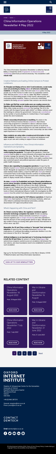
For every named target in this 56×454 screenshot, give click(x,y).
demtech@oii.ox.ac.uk (15, 429)
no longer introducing (27, 218)
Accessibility (21, 448)
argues (42, 239)
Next (41, 353)
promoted (27, 108)
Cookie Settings (49, 446)
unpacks (7, 193)
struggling (43, 216)
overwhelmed (45, 112)
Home (6, 17)
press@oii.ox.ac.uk (14, 405)
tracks (17, 168)
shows (37, 91)
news (11, 17)
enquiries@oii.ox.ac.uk (17, 403)
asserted (7, 154)
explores (40, 229)
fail (48, 127)
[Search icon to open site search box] (50, 2)
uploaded (20, 100)
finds (40, 172)
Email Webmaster (31, 448)
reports (46, 156)
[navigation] (5, 2)
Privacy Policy (40, 446)
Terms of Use (31, 446)
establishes (32, 122)
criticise (21, 95)
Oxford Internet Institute (16, 446)
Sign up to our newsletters (19, 262)
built (28, 137)
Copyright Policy (12, 448)
